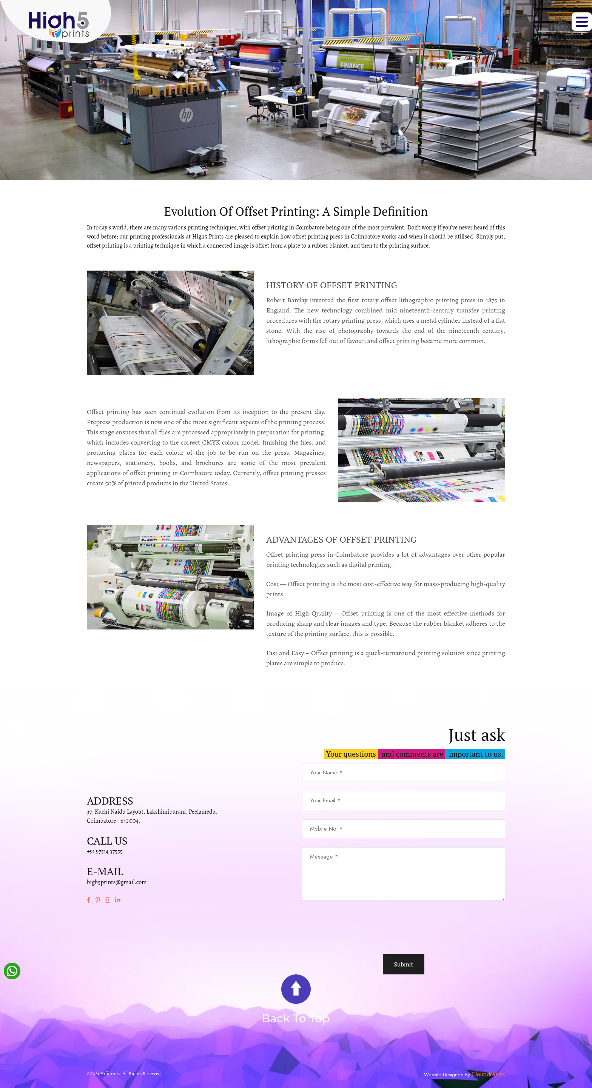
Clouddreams (488, 1074)
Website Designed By (448, 1074)
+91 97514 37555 (105, 851)
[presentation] (359, 927)
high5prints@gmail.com (117, 882)
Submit (403, 964)
